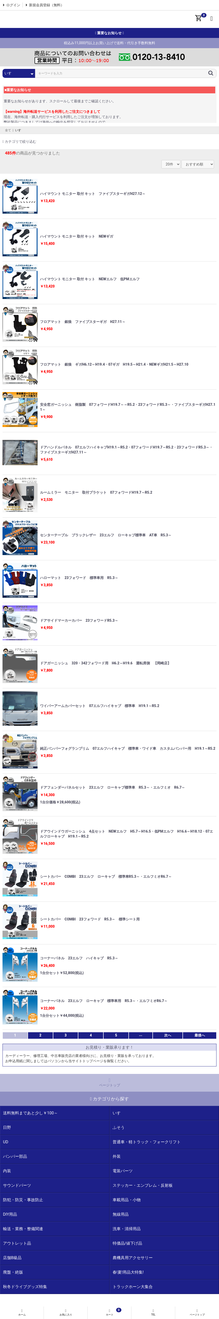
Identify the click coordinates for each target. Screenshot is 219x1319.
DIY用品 (10, 1214)
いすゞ (19, 130)
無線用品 (121, 1214)
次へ (167, 1035)
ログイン (13, 5)
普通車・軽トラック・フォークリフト (147, 1142)
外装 (117, 1156)
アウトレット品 (17, 1243)
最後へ (199, 1035)
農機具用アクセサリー (133, 1257)
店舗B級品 (12, 1257)
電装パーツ (123, 1171)
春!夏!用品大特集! (128, 1272)
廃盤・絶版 (13, 1272)
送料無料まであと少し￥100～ (30, 1113)
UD (5, 1142)
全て (8, 130)
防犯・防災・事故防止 (23, 1199)
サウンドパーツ (17, 1185)
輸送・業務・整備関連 (23, 1228)
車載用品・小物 (127, 1199)
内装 (7, 1171)
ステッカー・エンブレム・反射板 (143, 1185)
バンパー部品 (15, 1156)
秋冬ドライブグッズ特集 (25, 1286)
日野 (7, 1127)
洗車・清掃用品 (127, 1228)
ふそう (119, 1127)
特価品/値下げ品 (127, 1243)
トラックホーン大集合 (133, 1286)
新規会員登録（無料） (46, 5)
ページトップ (109, 1082)
